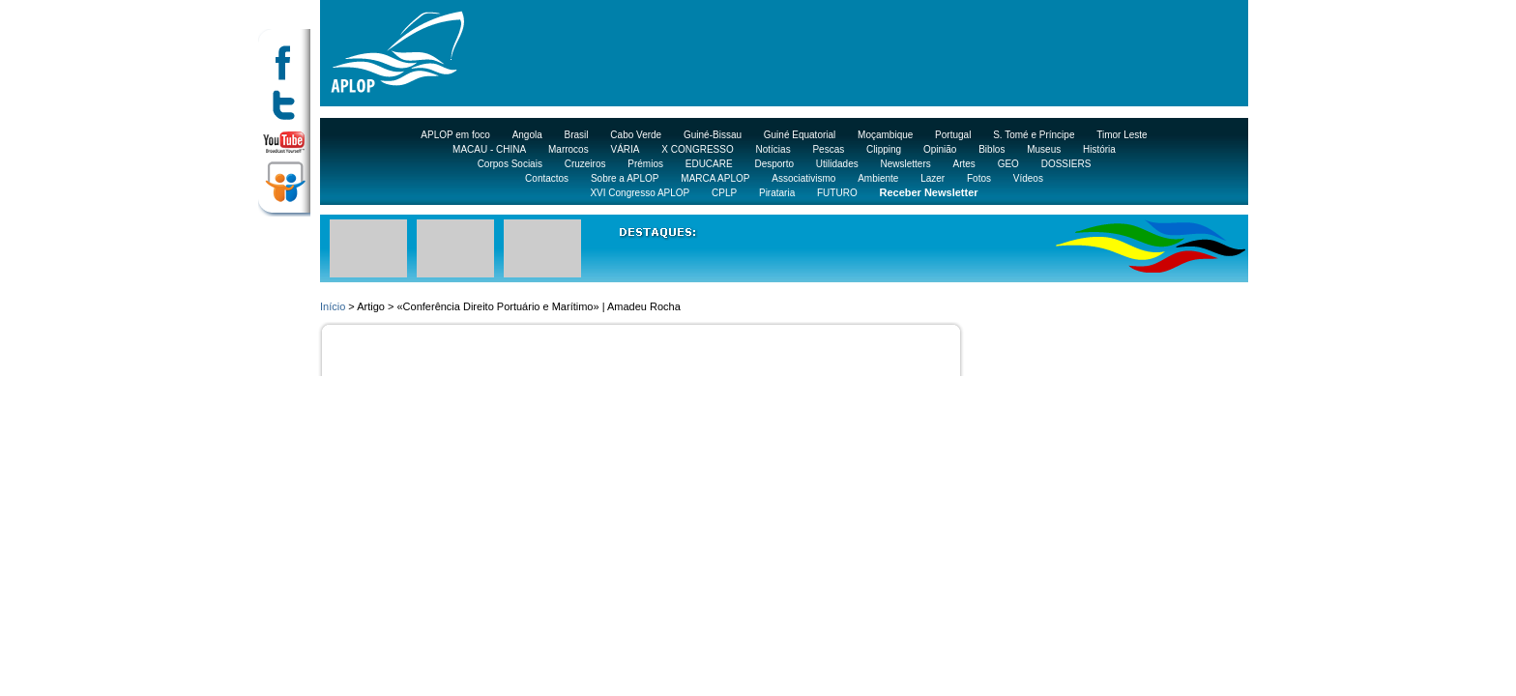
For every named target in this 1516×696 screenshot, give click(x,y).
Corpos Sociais (510, 164)
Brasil (577, 135)
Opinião (939, 149)
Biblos (991, 149)
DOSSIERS (1066, 164)
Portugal (953, 135)
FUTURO (837, 193)
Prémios (645, 164)
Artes (964, 164)
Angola (527, 135)
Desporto (774, 164)
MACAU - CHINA (489, 149)
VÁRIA (624, 149)
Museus (1044, 149)
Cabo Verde (635, 135)
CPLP (724, 193)
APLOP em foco (455, 135)
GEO (1008, 164)
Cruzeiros (585, 164)
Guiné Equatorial (800, 135)
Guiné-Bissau (713, 135)
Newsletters (905, 164)
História (1099, 149)
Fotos (979, 178)
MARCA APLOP (715, 178)
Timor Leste (1121, 135)
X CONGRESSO (697, 149)
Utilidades (837, 164)
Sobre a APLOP (625, 178)
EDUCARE (709, 164)
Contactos (546, 178)
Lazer (932, 178)
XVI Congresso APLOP (639, 193)
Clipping (883, 149)
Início (332, 306)
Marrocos (568, 149)
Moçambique (885, 135)
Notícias (773, 149)
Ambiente (878, 178)
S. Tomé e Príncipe (1033, 135)
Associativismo (803, 178)
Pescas (828, 149)
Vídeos (1028, 178)
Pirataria (777, 193)
